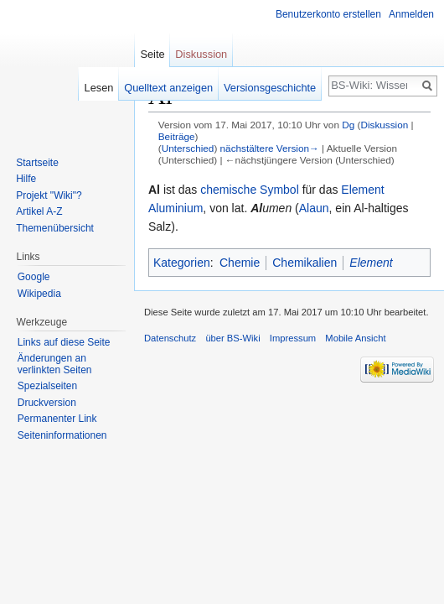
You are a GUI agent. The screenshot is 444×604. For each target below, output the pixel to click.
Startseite (37, 163)
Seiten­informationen (62, 435)
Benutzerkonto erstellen (328, 14)
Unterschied (188, 148)
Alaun (314, 208)
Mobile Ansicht (355, 338)
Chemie (239, 262)
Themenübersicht (55, 228)
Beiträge (176, 136)
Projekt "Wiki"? (49, 195)
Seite (152, 54)
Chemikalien (304, 262)
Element (362, 189)
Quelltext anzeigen (168, 87)
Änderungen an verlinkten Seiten (55, 364)
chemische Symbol (249, 189)
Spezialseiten (47, 386)
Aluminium (175, 208)
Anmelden (411, 14)
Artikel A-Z (39, 211)
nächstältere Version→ (269, 148)
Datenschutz (170, 338)
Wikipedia (39, 293)
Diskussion (384, 124)
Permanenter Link (57, 418)
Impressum (293, 338)
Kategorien (181, 262)
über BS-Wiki (232, 338)
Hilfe (26, 179)
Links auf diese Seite (64, 342)
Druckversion (47, 403)
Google (34, 277)
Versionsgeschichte (270, 87)
